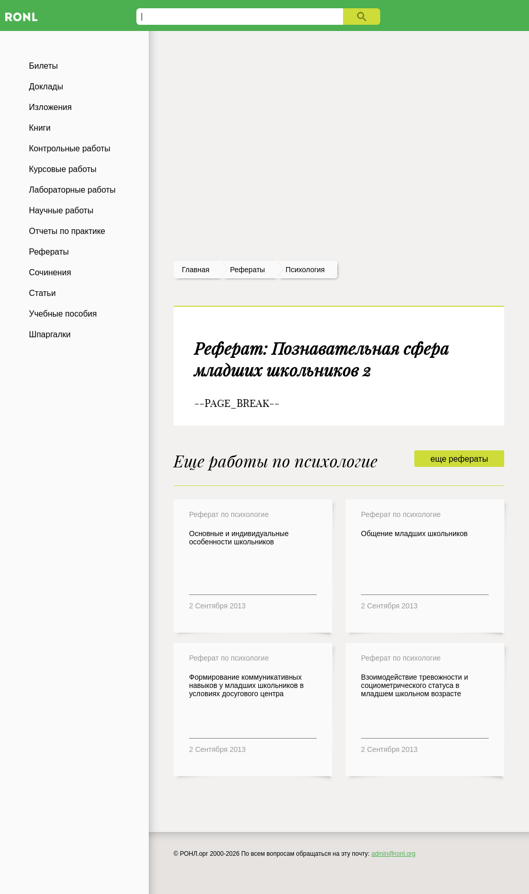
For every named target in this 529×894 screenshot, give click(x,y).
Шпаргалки (50, 334)
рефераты (247, 269)
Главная (195, 269)
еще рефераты (459, 458)
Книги (40, 127)
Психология (305, 269)
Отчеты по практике (67, 231)
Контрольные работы (70, 148)
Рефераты (49, 251)
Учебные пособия (63, 313)
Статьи (42, 293)
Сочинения (50, 272)
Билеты (43, 65)
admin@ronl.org (393, 853)
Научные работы (61, 210)
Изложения (50, 107)
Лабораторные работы (72, 189)
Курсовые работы (63, 169)
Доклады (46, 86)
